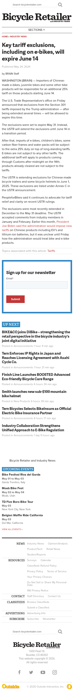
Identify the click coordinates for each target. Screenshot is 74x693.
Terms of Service (57, 571)
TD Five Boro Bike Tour (17, 502)
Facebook (19, 672)
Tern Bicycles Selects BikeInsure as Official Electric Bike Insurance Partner (36, 410)
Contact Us (54, 596)
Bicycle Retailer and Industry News (32, 461)
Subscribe (33, 619)
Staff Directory (35, 596)
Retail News (53, 549)
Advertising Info (36, 613)
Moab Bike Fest (12, 488)
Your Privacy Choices (39, 577)
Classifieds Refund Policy (42, 565)
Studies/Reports (36, 554)
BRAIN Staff (12, 73)
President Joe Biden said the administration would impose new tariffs (37, 226)
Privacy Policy (35, 571)
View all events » (12, 529)
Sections (37, 30)
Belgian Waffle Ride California (22, 515)
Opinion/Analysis (58, 543)
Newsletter (49, 619)
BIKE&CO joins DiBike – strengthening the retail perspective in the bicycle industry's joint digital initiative (36, 336)
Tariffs (51, 251)
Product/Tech (35, 549)
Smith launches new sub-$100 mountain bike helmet (34, 393)
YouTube (43, 672)
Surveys (32, 560)
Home (5, 36)
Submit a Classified (38, 607)
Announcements (23, 346)
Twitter (31, 672)
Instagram (54, 672)
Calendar (46, 560)
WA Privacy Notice (37, 590)
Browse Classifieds (38, 602)
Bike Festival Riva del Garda (21, 475)
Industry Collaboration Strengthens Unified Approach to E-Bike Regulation (33, 427)
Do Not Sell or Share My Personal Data (46, 584)
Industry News (18, 36)
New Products (22, 401)
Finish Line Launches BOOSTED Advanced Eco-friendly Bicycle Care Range (36, 376)
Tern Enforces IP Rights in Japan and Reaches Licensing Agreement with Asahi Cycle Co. (35, 357)
